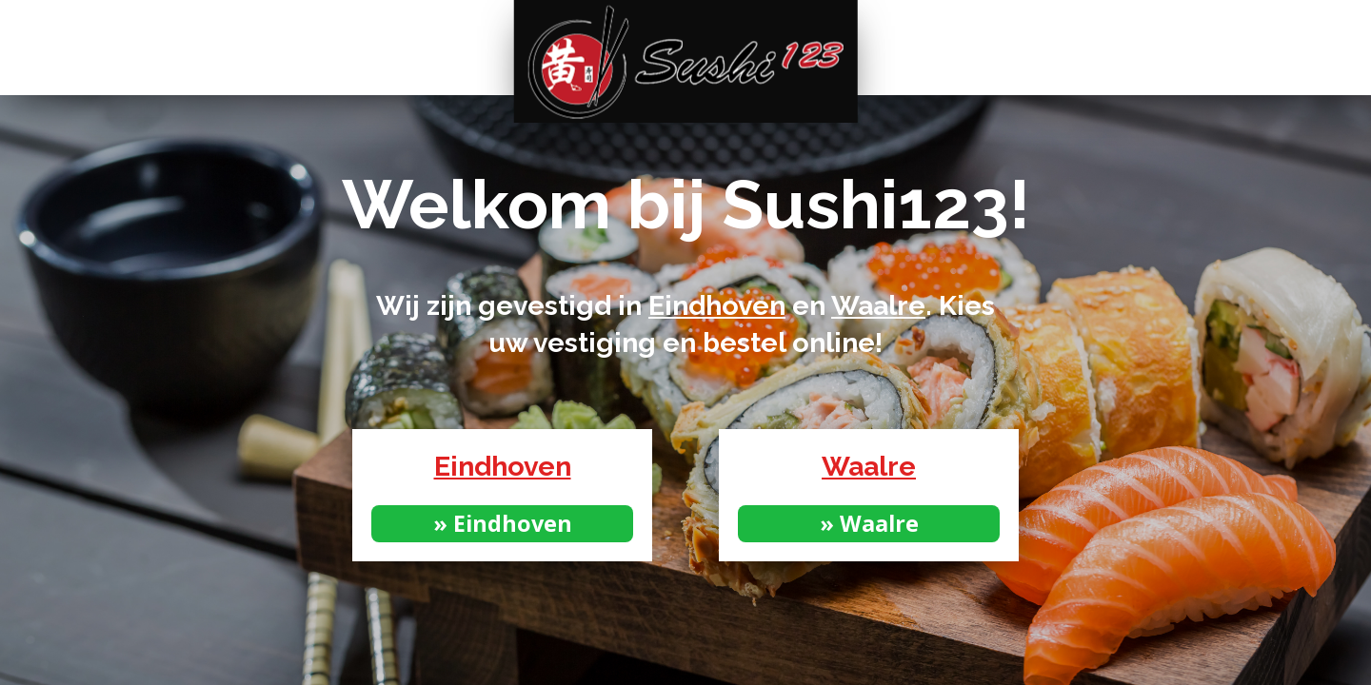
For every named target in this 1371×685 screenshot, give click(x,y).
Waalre (878, 305)
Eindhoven (716, 305)
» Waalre (869, 523)
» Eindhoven (502, 523)
